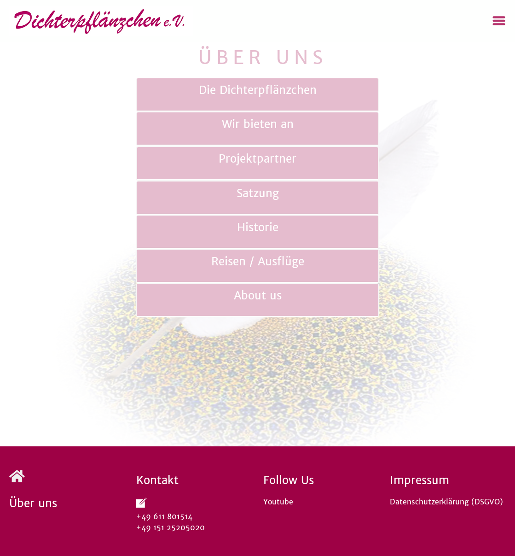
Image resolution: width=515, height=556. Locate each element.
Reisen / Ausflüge (257, 261)
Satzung (258, 193)
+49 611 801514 (166, 516)
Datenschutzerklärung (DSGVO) (446, 501)
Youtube (278, 501)
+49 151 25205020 (170, 527)
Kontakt (157, 480)
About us (258, 295)
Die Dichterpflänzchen (258, 90)
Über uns (33, 503)
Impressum (419, 480)
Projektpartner (257, 159)
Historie (257, 227)
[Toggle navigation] (499, 21)
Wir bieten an (258, 124)
